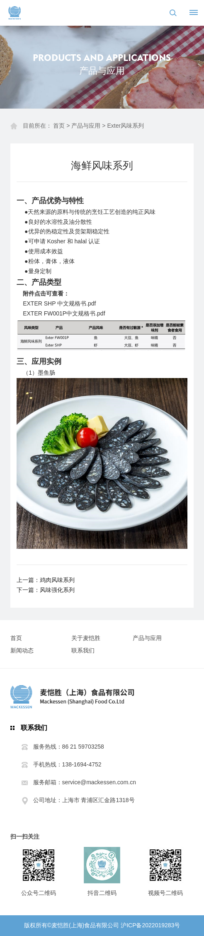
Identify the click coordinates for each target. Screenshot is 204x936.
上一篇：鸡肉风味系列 (46, 580)
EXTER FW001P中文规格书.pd (63, 313)
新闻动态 (22, 650)
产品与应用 (85, 125)
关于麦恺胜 (85, 638)
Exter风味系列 (125, 125)
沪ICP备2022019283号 (150, 925)
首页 (59, 125)
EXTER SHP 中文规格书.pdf (59, 303)
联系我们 (83, 650)
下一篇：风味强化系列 (46, 590)
